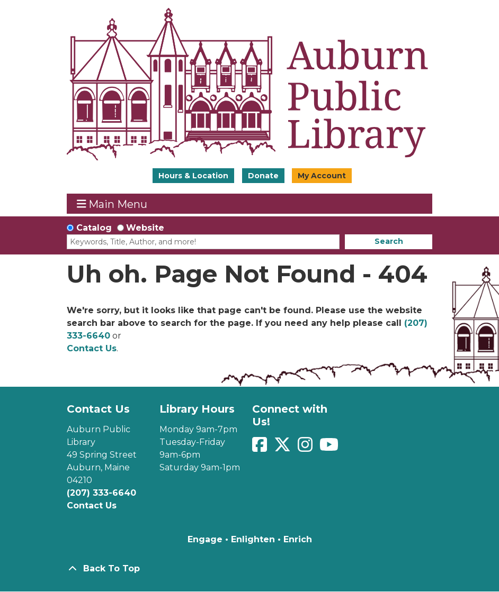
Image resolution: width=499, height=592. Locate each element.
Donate (263, 175)
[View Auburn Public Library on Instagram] (306, 448)
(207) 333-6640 (101, 493)
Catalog (94, 228)
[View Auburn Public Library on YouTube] (328, 448)
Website (145, 228)
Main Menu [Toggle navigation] (112, 204)
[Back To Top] (249, 569)
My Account (322, 175)
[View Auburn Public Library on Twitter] (283, 448)
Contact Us (92, 348)
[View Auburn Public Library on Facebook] (261, 448)
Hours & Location (193, 175)
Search (389, 241)
